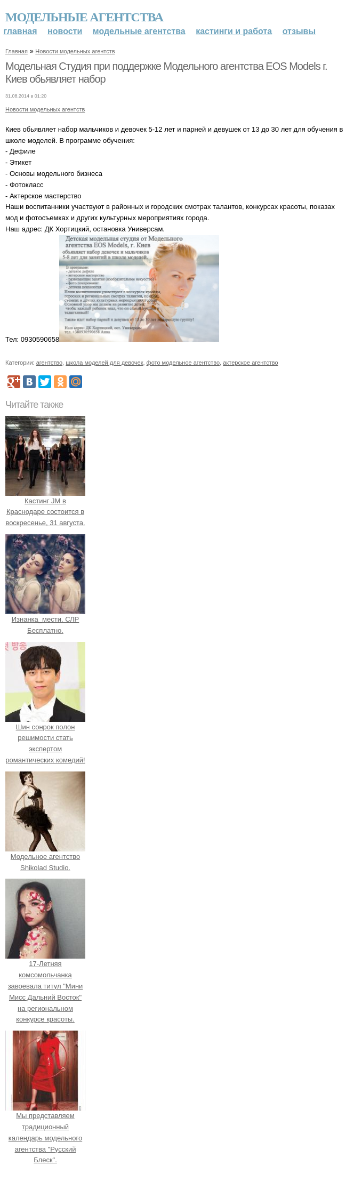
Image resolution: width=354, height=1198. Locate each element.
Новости (64, 31)
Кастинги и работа (234, 31)
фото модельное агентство (183, 362)
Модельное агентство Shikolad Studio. (45, 856)
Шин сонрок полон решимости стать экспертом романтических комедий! (45, 738)
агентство (49, 362)
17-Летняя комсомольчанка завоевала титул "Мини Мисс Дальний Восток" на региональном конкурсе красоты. (45, 986)
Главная (20, 31)
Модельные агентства (84, 17)
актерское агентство (250, 362)
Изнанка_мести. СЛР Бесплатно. (45, 619)
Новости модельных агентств (75, 51)
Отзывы (299, 31)
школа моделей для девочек (104, 362)
